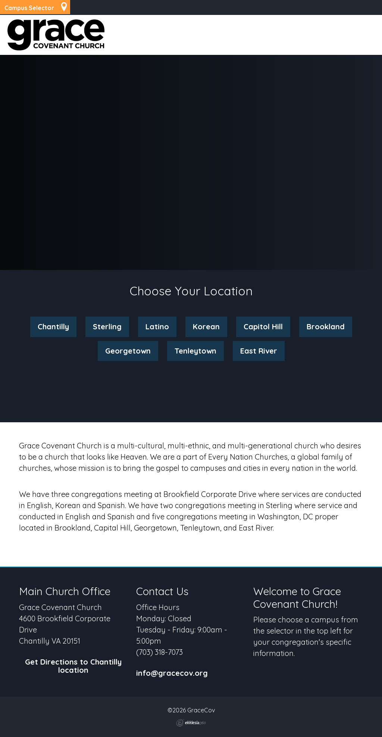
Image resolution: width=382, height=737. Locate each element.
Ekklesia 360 (191, 723)
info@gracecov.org (172, 673)
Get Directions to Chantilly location (73, 666)
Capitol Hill (263, 326)
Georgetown (128, 350)
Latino (157, 326)
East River (258, 350)
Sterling (107, 326)
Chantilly (53, 326)
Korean (206, 326)
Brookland (326, 326)
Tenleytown (195, 350)
